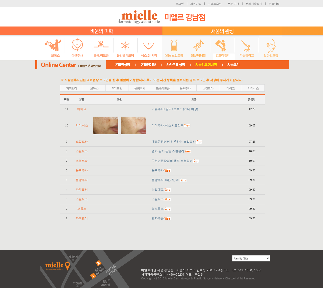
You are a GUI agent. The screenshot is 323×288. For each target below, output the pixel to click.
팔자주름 (158, 218)
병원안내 (233, 4)
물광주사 (139, 88)
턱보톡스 (158, 209)
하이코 (230, 88)
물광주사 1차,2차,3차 (166, 180)
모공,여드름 (162, 88)
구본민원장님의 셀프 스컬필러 (172, 161)
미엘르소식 (215, 4)
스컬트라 (207, 88)
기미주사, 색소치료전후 (167, 125)
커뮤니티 (274, 4)
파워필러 (71, 88)
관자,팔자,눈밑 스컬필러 (168, 151)
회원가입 (195, 4)
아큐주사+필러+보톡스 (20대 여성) (175, 109)
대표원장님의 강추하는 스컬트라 (174, 141)
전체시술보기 (254, 4)
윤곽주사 (185, 88)
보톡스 (94, 88)
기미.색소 (253, 88)
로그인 (180, 4)
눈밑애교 (158, 189)
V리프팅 (117, 88)
